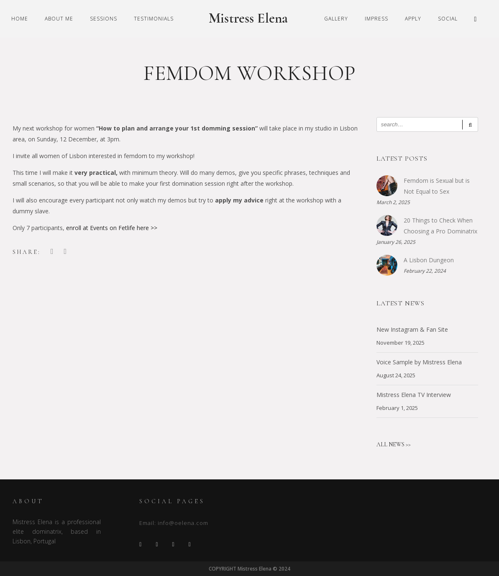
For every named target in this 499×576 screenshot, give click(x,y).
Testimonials (154, 18)
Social (448, 18)
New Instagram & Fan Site (412, 329)
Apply (413, 18)
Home (19, 18)
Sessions (103, 18)
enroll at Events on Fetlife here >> (111, 228)
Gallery (336, 18)
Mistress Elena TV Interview (413, 395)
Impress (376, 18)
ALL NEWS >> (393, 444)
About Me (59, 18)
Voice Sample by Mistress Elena (419, 362)
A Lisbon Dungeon (429, 260)
